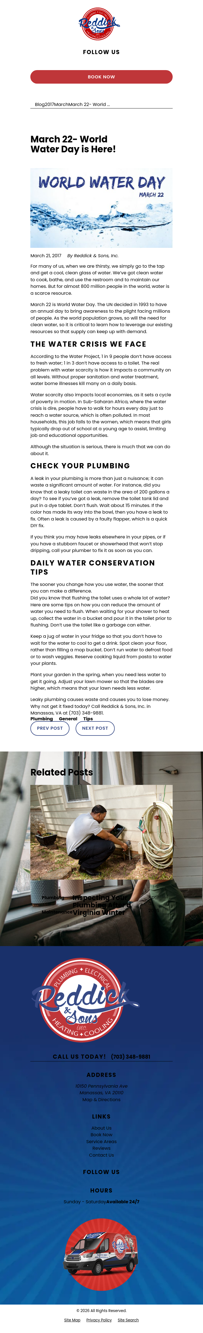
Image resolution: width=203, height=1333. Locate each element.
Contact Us (101, 1155)
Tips (88, 719)
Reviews (101, 1148)
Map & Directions (101, 1099)
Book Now (101, 77)
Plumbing (41, 719)
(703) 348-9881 (130, 1056)
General (68, 719)
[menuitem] (72, 1320)
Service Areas (101, 1141)
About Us (102, 1128)
